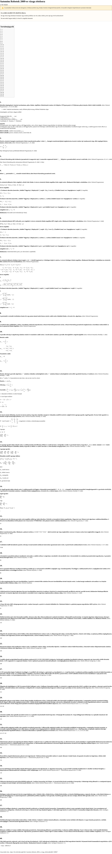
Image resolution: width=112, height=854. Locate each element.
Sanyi (2, 845)
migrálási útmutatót (28, 18)
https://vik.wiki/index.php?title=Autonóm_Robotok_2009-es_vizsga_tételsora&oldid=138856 (33, 852)
